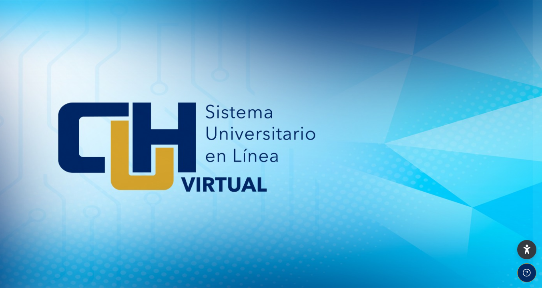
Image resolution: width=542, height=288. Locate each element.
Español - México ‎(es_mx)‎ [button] (423, 281)
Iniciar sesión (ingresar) (458, 230)
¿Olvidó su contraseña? (501, 208)
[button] (526, 249)
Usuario (397, 128)
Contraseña (403, 169)
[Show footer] (526, 272)
